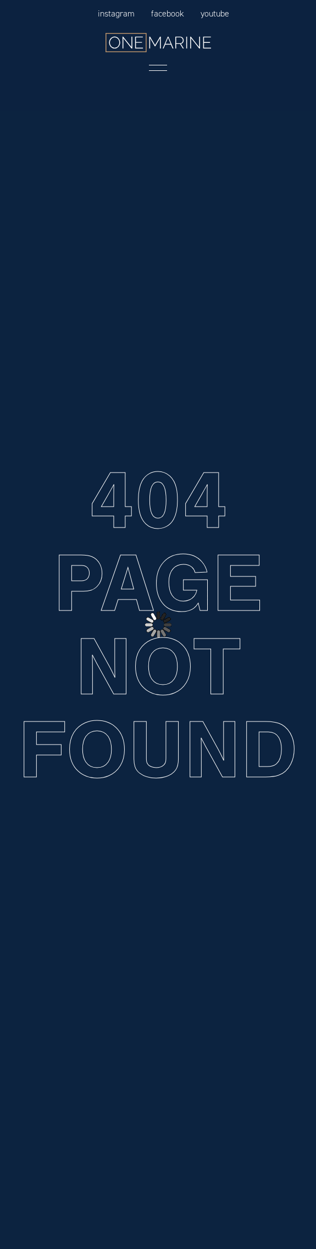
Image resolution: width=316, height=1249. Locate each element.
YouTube (215, 13)
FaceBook (167, 13)
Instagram (116, 13)
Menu (158, 68)
